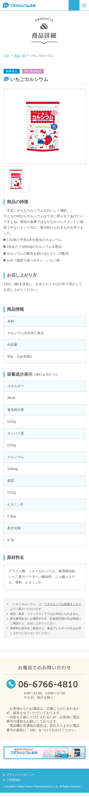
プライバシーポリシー (20, 774)
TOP (6, 55)
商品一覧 (19, 55)
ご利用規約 (13, 780)
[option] (44, 126)
